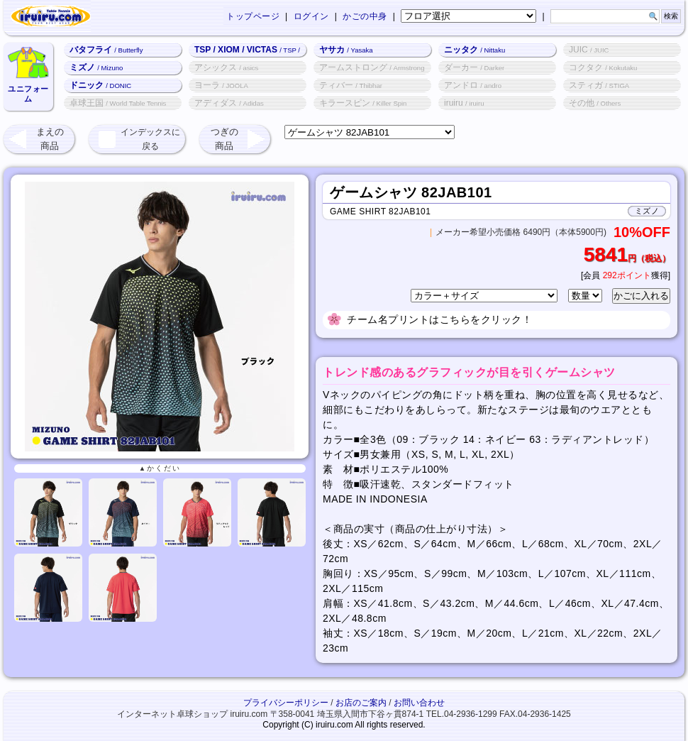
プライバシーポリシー (285, 703)
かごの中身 (365, 16)
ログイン (311, 16)
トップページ (252, 16)
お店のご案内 (361, 703)
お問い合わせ (419, 703)
